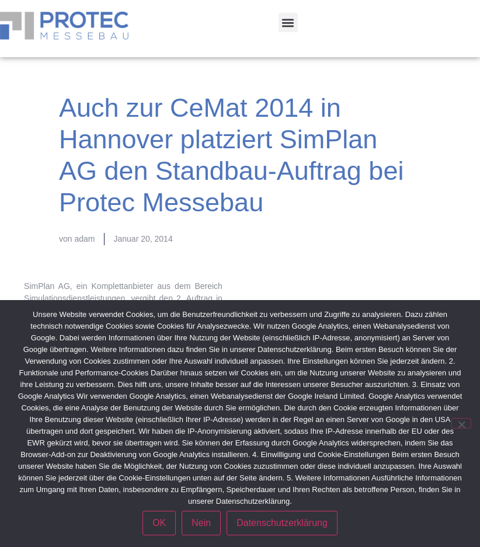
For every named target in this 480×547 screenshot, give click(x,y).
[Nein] (461, 423)
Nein (201, 523)
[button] (288, 22)
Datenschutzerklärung (282, 523)
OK (159, 523)
